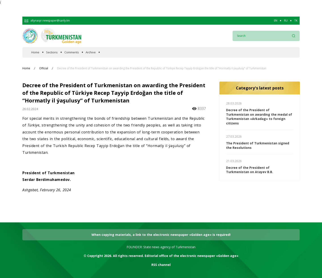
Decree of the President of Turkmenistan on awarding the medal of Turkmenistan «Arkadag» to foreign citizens (259, 116)
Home (35, 52)
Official (43, 68)
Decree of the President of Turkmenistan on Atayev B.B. (249, 169)
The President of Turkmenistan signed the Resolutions (257, 145)
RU (286, 20)
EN (275, 20)
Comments (71, 52)
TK (295, 20)
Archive (91, 52)
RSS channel (161, 265)
